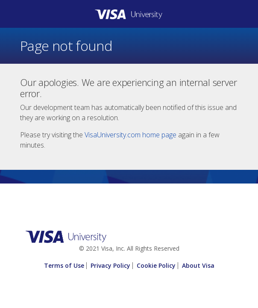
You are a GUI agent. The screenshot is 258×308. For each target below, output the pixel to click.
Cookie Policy (156, 265)
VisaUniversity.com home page (130, 134)
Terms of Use (64, 265)
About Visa (198, 265)
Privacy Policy (110, 265)
